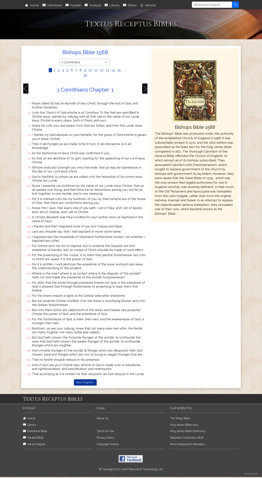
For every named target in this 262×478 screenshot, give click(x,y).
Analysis (93, 5)
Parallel (73, 5)
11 (96, 70)
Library (112, 5)
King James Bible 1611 (184, 424)
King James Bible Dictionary (188, 431)
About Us (103, 418)
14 (113, 70)
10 (90, 70)
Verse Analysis (34, 444)
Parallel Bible (33, 437)
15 (119, 70)
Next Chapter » (85, 382)
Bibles (130, 5)
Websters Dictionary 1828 (186, 437)
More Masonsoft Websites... (188, 444)
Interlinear (52, 5)
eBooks (148, 5)
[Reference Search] (212, 5)
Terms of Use (105, 431)
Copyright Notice (108, 444)
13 (107, 70)
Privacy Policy (105, 437)
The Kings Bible (180, 418)
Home (32, 5)
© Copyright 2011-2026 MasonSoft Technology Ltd (131, 469)
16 (85, 76)
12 (101, 70)
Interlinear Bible (35, 431)
